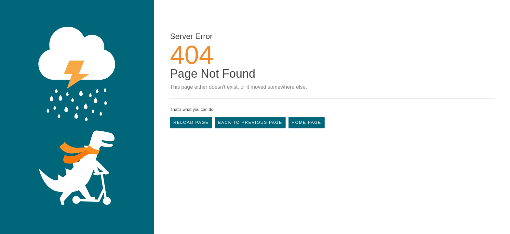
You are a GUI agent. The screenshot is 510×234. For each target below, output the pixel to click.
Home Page (306, 122)
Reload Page (191, 122)
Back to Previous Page (250, 122)
